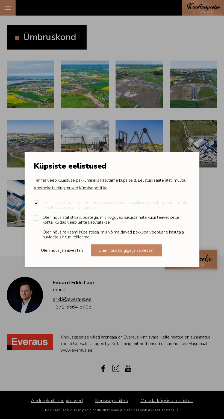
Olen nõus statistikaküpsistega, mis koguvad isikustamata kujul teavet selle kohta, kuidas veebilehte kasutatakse (111, 220)
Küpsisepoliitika (93, 188)
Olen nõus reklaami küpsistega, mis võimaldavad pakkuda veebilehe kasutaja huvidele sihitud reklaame (113, 235)
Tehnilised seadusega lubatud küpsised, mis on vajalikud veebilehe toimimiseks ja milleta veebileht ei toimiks (115, 205)
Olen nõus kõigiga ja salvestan (127, 250)
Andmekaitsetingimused (56, 188)
